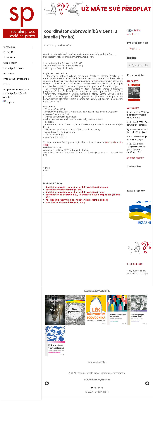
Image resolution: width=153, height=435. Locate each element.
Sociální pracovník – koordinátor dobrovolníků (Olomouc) (77, 187)
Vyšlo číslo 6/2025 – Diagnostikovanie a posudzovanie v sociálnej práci (136, 148)
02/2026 (132, 81)
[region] (97, 401)
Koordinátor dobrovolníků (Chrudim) (65, 202)
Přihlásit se (134, 49)
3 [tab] (99, 422)
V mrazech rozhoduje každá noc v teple (137, 138)
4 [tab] (102, 422)
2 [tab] (95, 422)
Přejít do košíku (135, 263)
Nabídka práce (64, 45)
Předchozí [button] (47, 401)
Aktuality (133, 108)
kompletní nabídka (97, 362)
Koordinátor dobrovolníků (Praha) (64, 189)
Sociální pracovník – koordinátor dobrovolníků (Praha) (75, 192)
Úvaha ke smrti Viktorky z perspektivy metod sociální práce (138, 115)
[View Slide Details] (55, 401)
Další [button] (147, 401)
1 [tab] (92, 422)
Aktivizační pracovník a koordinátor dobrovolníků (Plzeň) (77, 199)
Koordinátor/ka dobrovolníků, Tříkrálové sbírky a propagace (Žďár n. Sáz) (83, 196)
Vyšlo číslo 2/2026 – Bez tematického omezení (138, 123)
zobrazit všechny (135, 157)
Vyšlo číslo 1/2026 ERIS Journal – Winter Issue (137, 130)
